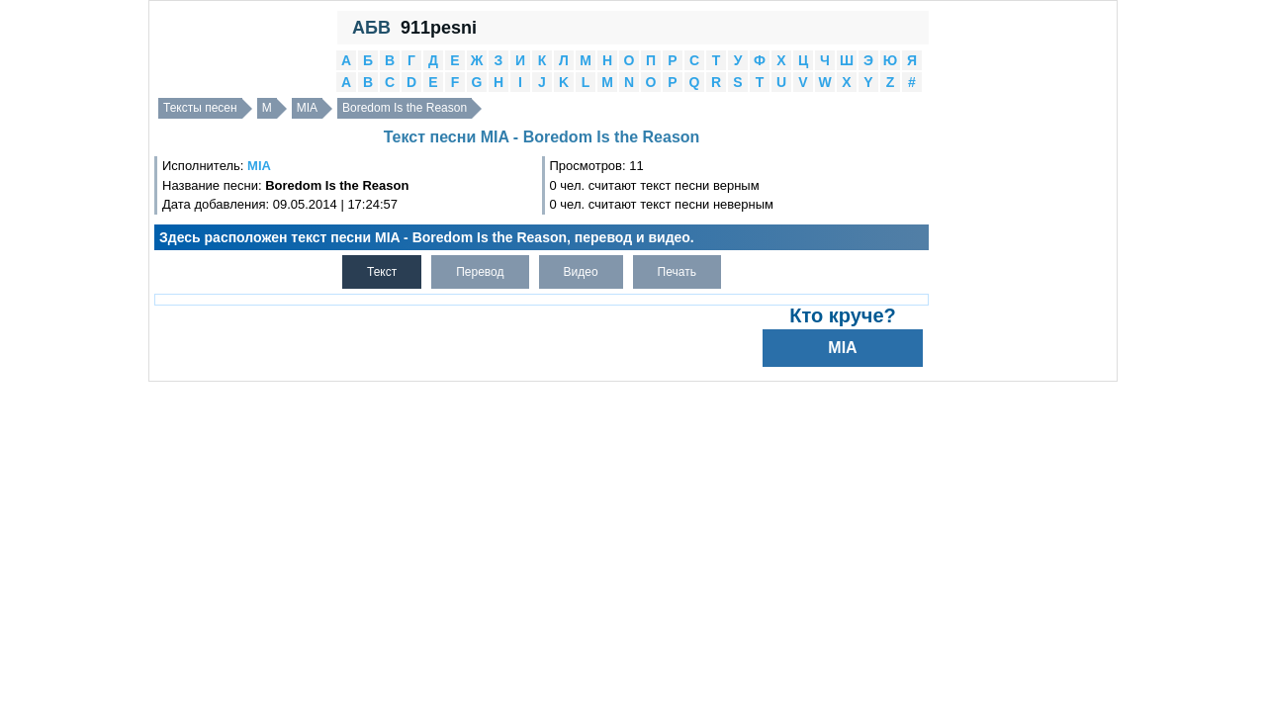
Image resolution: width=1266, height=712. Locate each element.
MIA (307, 108)
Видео (581, 272)
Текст (382, 272)
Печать (677, 272)
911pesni (439, 28)
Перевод (479, 272)
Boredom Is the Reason (404, 108)
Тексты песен (200, 108)
